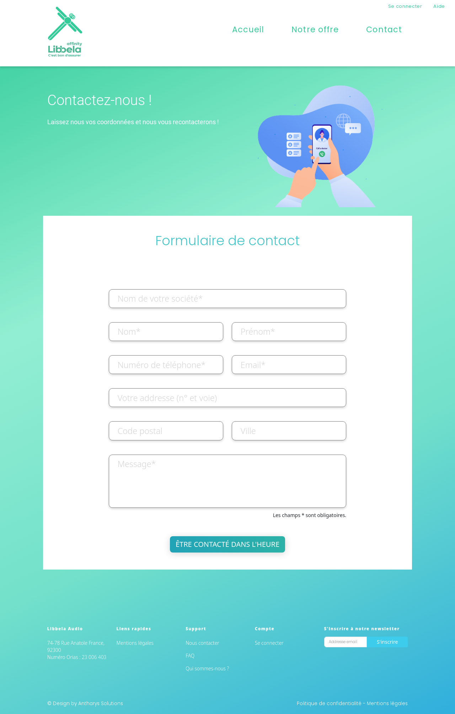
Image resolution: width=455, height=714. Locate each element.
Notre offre (315, 29)
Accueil (248, 29)
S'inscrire (387, 641)
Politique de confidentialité (330, 703)
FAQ (190, 655)
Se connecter (405, 6)
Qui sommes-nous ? (207, 668)
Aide (439, 6)
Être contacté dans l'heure (227, 544)
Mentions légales (135, 642)
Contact (384, 29)
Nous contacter (202, 642)
